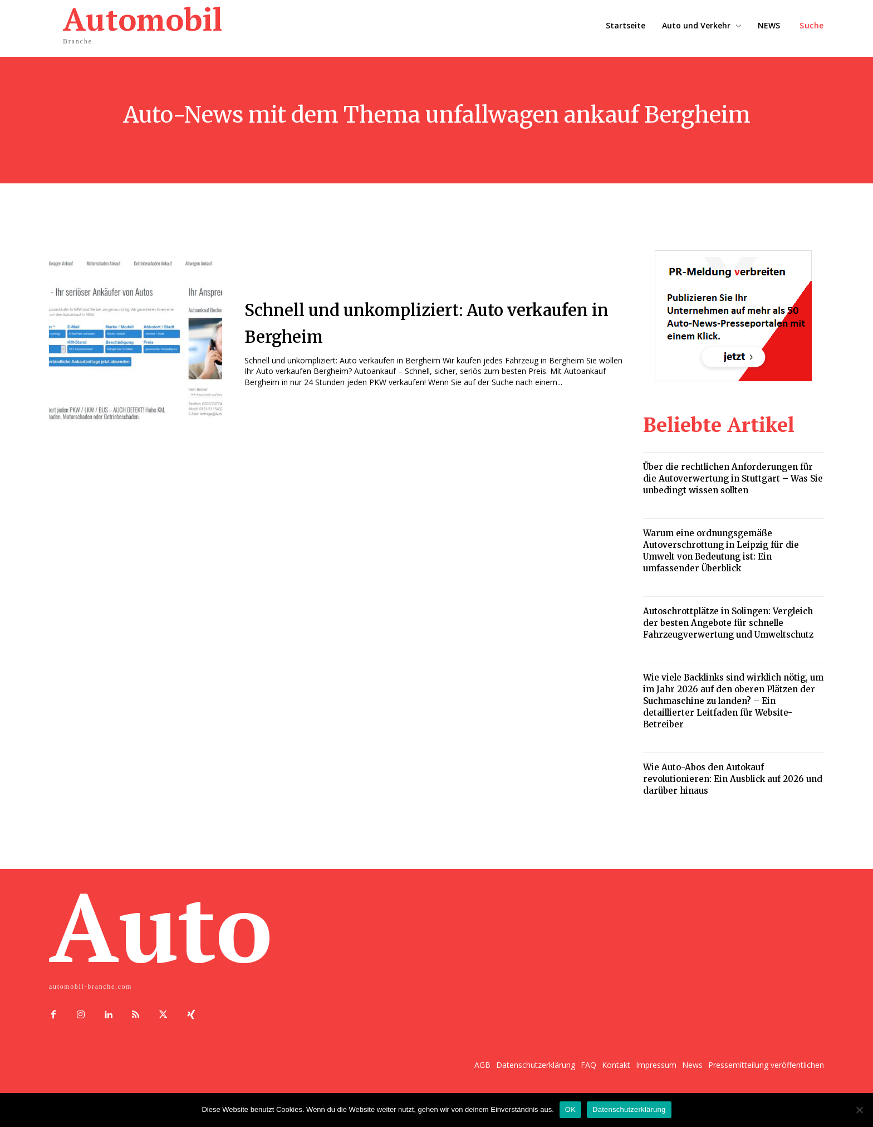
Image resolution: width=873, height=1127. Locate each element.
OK (570, 1109)
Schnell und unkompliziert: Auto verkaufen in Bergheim (420, 321)
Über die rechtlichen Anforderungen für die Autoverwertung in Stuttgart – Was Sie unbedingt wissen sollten (733, 479)
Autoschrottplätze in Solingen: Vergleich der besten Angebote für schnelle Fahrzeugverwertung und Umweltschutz (728, 623)
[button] (812, 25)
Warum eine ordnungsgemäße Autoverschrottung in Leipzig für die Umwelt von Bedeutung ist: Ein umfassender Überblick (721, 551)
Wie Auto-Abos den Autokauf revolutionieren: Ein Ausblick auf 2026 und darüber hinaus (732, 779)
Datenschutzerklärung (628, 1109)
